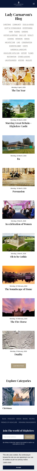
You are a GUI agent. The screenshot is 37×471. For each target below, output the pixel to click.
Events (25, 46)
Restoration (11, 57)
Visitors (21, 60)
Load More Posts (18, 366)
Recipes (32, 419)
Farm (11, 32)
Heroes (27, 39)
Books (25, 419)
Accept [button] (18, 467)
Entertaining (27, 28)
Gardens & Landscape (18, 49)
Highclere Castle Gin (11, 53)
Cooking (10, 39)
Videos (18, 419)
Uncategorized (10, 60)
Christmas (7, 24)
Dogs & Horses (28, 24)
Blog (4, 419)
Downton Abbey (15, 46)
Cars (18, 42)
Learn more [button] (7, 462)
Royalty (30, 35)
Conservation (27, 42)
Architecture (10, 42)
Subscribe (29, 437)
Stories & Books (24, 57)
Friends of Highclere (9, 422)
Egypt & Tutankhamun (13, 28)
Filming (17, 32)
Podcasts (11, 419)
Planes (30, 53)
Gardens (25, 32)
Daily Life (22, 35)
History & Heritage (11, 35)
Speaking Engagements (27, 422)
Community (17, 24)
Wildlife (29, 60)
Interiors (19, 39)
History (24, 53)
